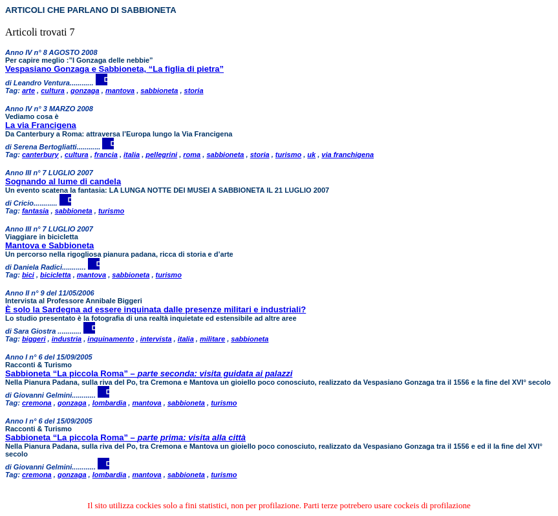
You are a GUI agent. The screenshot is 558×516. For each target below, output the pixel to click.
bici (28, 275)
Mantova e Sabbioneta (49, 245)
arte (28, 90)
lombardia (109, 403)
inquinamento (110, 339)
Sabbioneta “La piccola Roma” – (148, 373)
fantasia (35, 211)
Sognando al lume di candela (63, 181)
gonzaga (85, 90)
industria (66, 339)
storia (194, 90)
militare (212, 339)
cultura (53, 90)
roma (191, 154)
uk (311, 154)
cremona (37, 403)
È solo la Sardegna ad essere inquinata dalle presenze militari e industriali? (155, 309)
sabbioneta (159, 90)
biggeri (34, 339)
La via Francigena (40, 125)
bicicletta (55, 275)
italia (131, 154)
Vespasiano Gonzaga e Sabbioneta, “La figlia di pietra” (114, 69)
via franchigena (347, 154)
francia (106, 154)
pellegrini (161, 154)
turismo (288, 154)
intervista (156, 339)
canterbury (40, 154)
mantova (119, 90)
